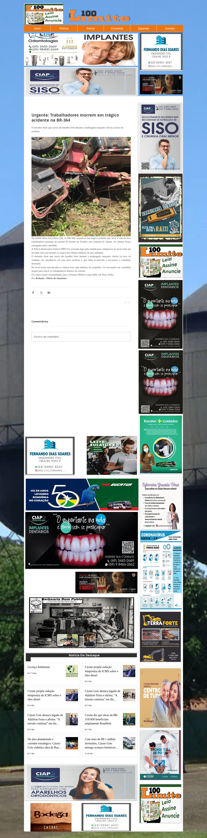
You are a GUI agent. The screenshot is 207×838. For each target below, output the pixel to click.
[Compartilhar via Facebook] (33, 292)
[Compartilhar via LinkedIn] (48, 292)
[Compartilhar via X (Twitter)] (41, 292)
